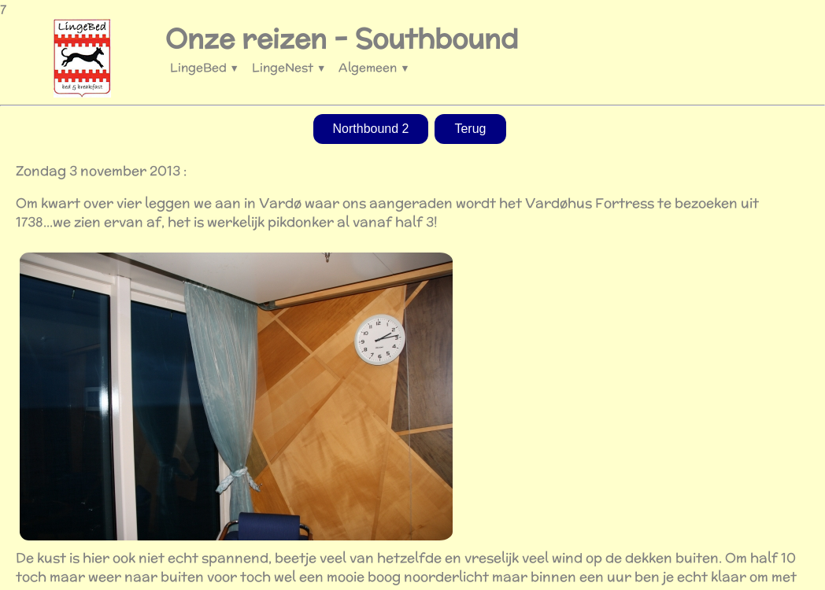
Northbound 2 (371, 128)
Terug (470, 128)
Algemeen (374, 67)
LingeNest (289, 67)
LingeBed (204, 67)
